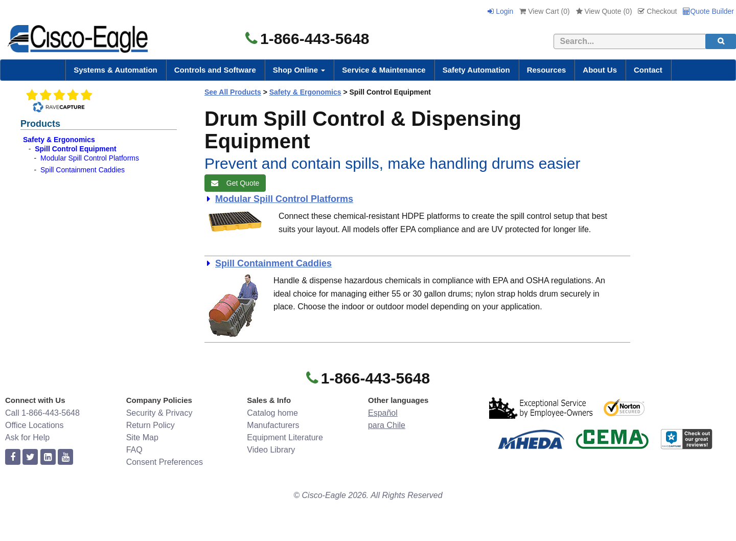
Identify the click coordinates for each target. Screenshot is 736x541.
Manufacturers (273, 425)
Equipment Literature (285, 437)
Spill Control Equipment (75, 149)
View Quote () (604, 11)
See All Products (232, 92)
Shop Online (299, 69)
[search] (720, 41)
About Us (600, 69)
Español (383, 413)
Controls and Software (215, 69)
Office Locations (34, 425)
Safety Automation (476, 69)
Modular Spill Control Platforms (89, 158)
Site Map (142, 437)
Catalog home (272, 413)
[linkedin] (48, 457)
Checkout (657, 11)
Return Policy (150, 425)
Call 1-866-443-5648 (42, 413)
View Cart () (544, 11)
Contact (648, 69)
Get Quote (235, 183)
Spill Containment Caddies (82, 170)
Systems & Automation (115, 69)
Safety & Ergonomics (59, 140)
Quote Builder (708, 11)
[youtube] (65, 457)
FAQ (134, 449)
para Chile (386, 425)
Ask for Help (27, 437)
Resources (546, 69)
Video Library (271, 449)
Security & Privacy (159, 413)
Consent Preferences (164, 462)
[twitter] (30, 457)
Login (500, 11)
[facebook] (12, 457)
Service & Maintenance (383, 69)
